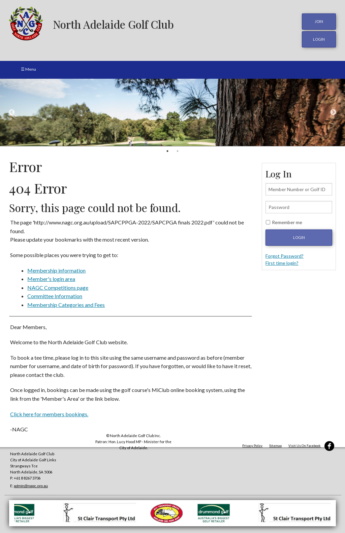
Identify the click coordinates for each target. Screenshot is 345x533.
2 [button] (177, 151)
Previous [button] (11, 112)
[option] (172, 112)
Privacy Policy (252, 446)
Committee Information (54, 296)
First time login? (282, 263)
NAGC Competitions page (57, 287)
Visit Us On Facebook (311, 446)
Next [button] (333, 112)
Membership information (56, 270)
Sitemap (275, 446)
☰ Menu (28, 69)
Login (299, 237)
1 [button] (167, 151)
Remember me (287, 222)
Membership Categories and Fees (66, 304)
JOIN (319, 21)
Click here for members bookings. (49, 414)
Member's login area (51, 279)
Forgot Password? (284, 256)
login (319, 39)
